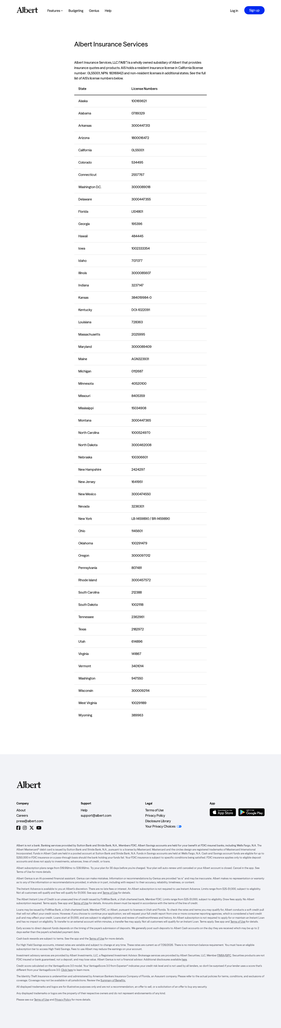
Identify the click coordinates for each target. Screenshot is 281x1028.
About (21, 810)
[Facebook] (18, 827)
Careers (22, 815)
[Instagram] (25, 827)
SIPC (228, 955)
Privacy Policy (155, 815)
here (184, 959)
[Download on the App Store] (223, 812)
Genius (94, 11)
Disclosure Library (158, 821)
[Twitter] (31, 827)
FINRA (221, 955)
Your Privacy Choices (160, 826)
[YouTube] (38, 827)
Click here (67, 969)
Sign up (254, 10)
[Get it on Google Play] (251, 812)
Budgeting (76, 11)
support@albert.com (96, 815)
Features (55, 11)
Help (108, 11)
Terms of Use (154, 810)
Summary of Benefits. (113, 980)
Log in (234, 11)
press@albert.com (29, 821)
